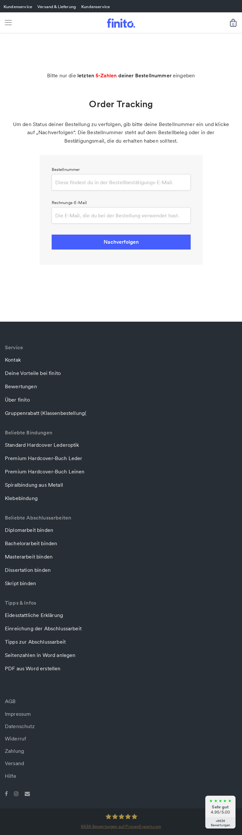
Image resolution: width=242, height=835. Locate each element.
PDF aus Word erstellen (33, 668)
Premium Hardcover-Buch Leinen (45, 471)
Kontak (13, 359)
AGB (10, 701)
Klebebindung (21, 498)
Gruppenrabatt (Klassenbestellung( (45, 413)
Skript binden (20, 583)
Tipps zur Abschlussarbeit (35, 641)
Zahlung (14, 751)
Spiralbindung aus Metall (34, 485)
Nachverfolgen (121, 241)
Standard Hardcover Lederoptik (42, 445)
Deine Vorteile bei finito (33, 373)
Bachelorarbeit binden (31, 543)
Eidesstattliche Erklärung (34, 615)
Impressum (18, 714)
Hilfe (10, 776)
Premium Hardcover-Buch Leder (43, 458)
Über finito (17, 399)
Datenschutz (20, 726)
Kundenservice (18, 6)
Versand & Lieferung (56, 6)
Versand (14, 763)
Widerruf (15, 738)
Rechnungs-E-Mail (69, 202)
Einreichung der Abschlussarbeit (43, 628)
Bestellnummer (66, 169)
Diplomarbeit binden (29, 530)
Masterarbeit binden (29, 556)
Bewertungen (21, 386)
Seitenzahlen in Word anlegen (40, 655)
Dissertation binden (28, 570)
